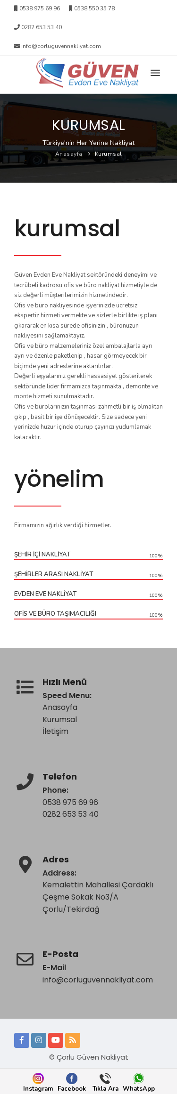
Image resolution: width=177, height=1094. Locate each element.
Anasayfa (69, 154)
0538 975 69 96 (70, 802)
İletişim (55, 731)
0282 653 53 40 (38, 27)
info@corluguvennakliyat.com (57, 46)
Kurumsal (108, 154)
